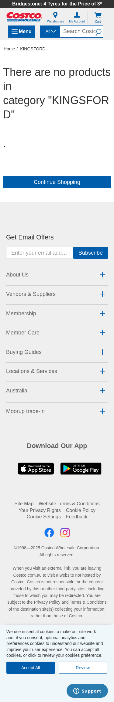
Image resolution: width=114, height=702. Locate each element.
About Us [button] (17, 275)
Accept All (30, 667)
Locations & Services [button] (31, 371)
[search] (77, 31)
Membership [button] (21, 313)
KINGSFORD (32, 48)
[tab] (57, 275)
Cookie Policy (80, 510)
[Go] (90, 253)
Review (83, 667)
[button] (99, 31)
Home (9, 48)
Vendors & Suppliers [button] (31, 294)
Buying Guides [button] (24, 352)
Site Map (23, 503)
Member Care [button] (23, 333)
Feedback (76, 516)
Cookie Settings (44, 516)
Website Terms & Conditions (69, 503)
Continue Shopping (57, 182)
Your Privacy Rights (40, 510)
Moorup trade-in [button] (25, 411)
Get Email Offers (30, 237)
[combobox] (49, 31)
